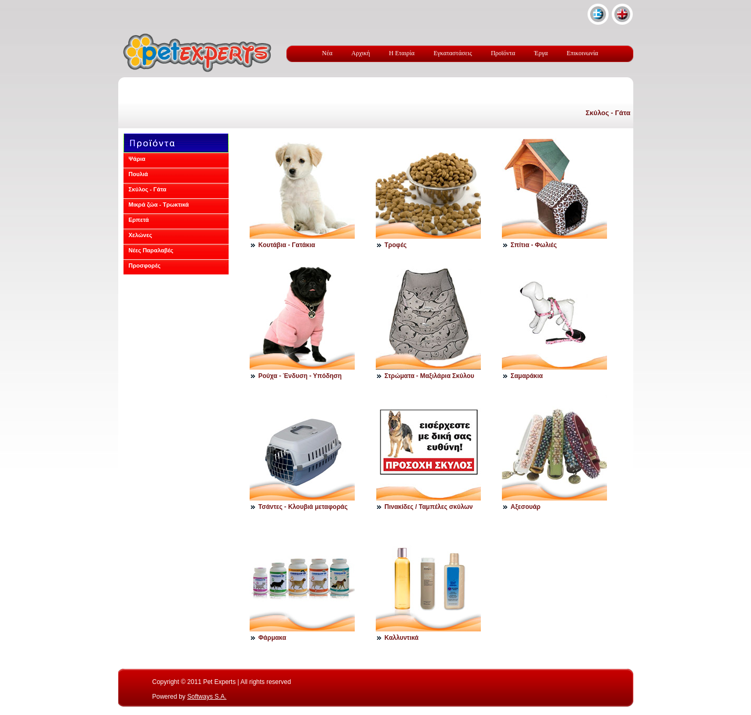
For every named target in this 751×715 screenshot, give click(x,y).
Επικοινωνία (582, 53)
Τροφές (396, 245)
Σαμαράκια (527, 376)
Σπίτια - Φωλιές (534, 245)
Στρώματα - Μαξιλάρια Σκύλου (430, 376)
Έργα (541, 53)
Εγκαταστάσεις (453, 53)
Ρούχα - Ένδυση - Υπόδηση (300, 376)
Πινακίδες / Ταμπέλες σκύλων (429, 506)
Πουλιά (138, 174)
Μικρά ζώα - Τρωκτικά (159, 204)
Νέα (327, 53)
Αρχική (361, 53)
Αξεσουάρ (526, 506)
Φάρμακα (272, 637)
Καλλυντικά (402, 637)
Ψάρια (137, 159)
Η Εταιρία (402, 53)
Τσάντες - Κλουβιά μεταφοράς (303, 506)
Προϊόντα (503, 53)
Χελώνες (140, 235)
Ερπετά (139, 220)
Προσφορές (145, 265)
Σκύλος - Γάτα (607, 113)
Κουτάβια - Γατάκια (287, 245)
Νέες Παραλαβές (151, 250)
